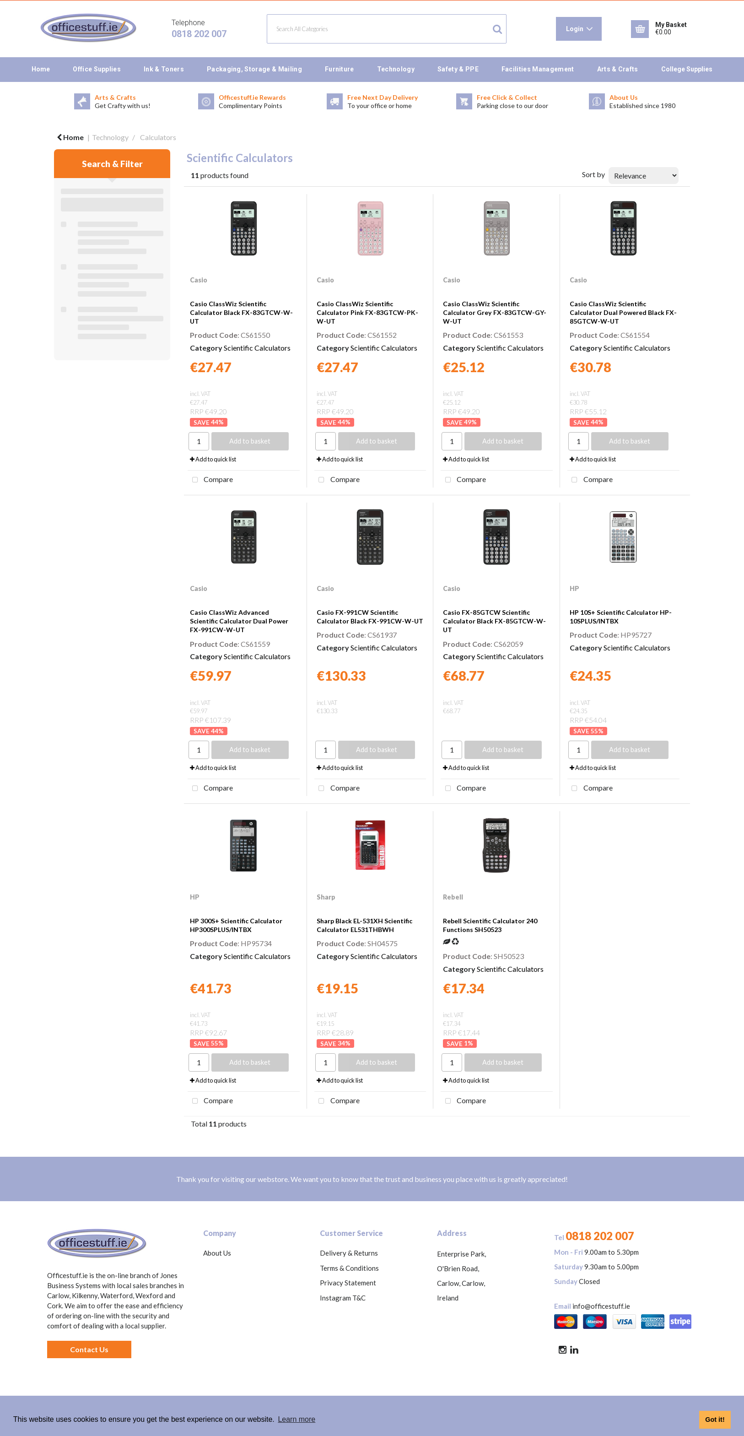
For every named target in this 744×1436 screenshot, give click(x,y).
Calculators (158, 137)
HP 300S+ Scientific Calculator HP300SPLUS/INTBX (236, 925)
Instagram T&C (343, 1298)
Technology (396, 69)
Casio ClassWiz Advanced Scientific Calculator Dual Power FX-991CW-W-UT (239, 621)
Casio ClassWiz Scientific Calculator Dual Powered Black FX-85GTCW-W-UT (623, 312)
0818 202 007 (199, 33)
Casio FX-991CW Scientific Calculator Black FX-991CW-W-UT (370, 616)
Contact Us (89, 1349)
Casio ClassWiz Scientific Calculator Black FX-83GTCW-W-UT (241, 312)
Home (41, 69)
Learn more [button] (296, 1419)
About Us (217, 1253)
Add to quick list (213, 459)
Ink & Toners (164, 69)
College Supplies (686, 69)
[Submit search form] (497, 29)
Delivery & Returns (349, 1253)
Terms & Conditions (349, 1268)
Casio (198, 280)
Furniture (339, 69)
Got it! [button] (714, 1419)
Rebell (453, 897)
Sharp (326, 897)
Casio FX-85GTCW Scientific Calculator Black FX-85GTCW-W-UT (494, 621)
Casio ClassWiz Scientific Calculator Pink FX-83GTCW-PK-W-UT (367, 312)
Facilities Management (537, 69)
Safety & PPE (458, 69)
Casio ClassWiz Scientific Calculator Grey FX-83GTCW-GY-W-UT (494, 312)
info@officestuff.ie (601, 1306)
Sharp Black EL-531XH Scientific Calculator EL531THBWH (364, 925)
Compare (210, 480)
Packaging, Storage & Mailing (254, 69)
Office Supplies (97, 69)
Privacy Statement (348, 1283)
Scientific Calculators (257, 347)
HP (574, 588)
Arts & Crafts (617, 69)
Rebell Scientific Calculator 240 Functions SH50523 (490, 925)
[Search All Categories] (387, 28)
